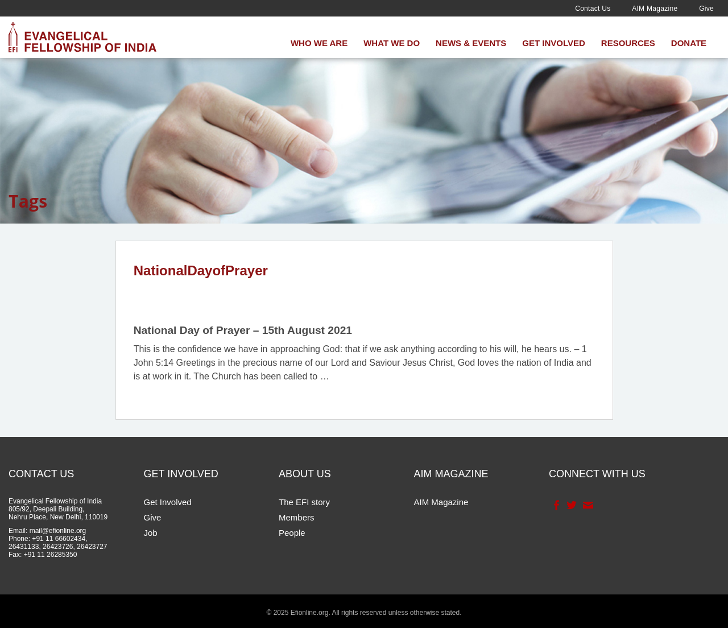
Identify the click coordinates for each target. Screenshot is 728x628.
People (292, 533)
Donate (688, 43)
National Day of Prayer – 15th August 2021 (243, 330)
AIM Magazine (654, 9)
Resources (628, 43)
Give (706, 9)
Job (151, 533)
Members (297, 517)
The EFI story (304, 502)
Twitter (570, 505)
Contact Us (592, 9)
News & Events (471, 43)
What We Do (391, 43)
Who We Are (319, 43)
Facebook (555, 505)
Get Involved (553, 43)
